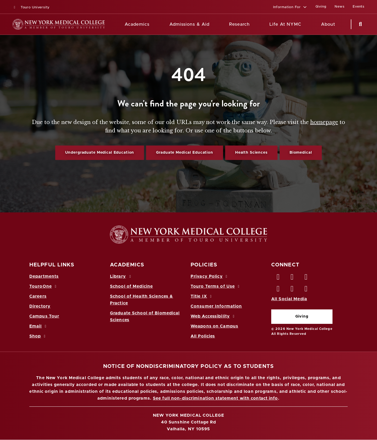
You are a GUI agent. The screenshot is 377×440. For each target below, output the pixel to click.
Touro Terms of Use (216, 286)
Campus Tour (44, 316)
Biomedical (301, 152)
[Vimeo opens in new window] (292, 290)
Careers (38, 296)
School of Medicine (131, 286)
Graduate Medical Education (184, 152)
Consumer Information (216, 306)
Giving (301, 316)
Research (239, 24)
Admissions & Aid (189, 24)
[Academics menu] (153, 24)
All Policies (203, 336)
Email (38, 326)
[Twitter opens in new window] (292, 278)
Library (121, 276)
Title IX (202, 296)
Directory (40, 306)
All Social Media (289, 299)
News (339, 6)
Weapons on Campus (214, 326)
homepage (324, 122)
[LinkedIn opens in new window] (306, 278)
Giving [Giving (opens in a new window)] (320, 6)
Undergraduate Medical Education (99, 152)
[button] (290, 7)
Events (358, 6)
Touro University (31, 7)
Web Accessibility (213, 316)
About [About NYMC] (328, 24)
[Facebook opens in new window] (278, 278)
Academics (137, 24)
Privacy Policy (210, 276)
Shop (38, 336)
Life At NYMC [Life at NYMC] (285, 24)
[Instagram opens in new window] (278, 290)
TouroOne (43, 286)
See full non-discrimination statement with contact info (215, 398)
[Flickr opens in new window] (306, 290)
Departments (44, 276)
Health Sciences (251, 152)
